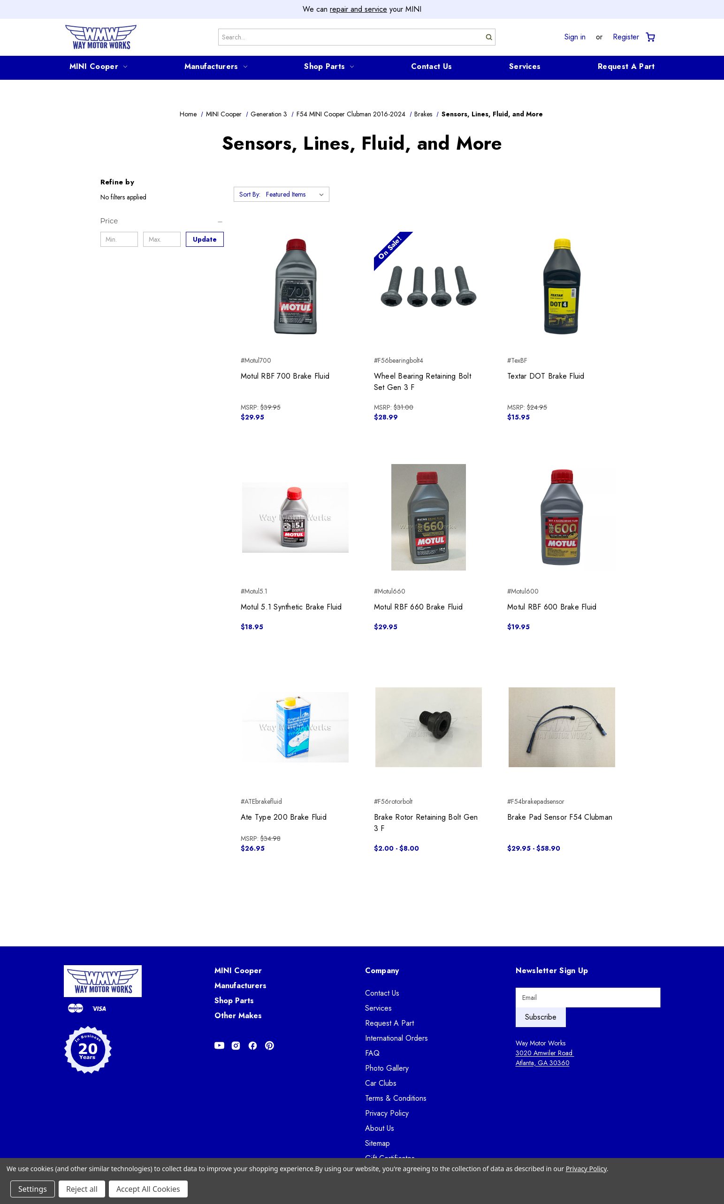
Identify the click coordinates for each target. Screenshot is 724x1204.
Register (626, 37)
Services (525, 66)
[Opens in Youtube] (219, 1046)
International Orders (396, 1038)
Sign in (575, 37)
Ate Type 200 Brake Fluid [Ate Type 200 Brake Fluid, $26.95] (284, 817)
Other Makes (238, 1015)
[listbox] (297, 194)
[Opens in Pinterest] (269, 1046)
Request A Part (626, 66)
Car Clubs (380, 1083)
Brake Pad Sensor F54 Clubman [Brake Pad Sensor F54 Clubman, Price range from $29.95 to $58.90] (559, 817)
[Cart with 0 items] (649, 37)
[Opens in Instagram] (236, 1046)
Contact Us (431, 66)
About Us (379, 1128)
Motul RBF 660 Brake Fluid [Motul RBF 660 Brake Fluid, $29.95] (418, 607)
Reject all (82, 1189)
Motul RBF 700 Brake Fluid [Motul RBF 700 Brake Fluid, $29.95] (285, 376)
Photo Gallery (387, 1068)
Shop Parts (329, 66)
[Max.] (162, 239)
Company (382, 970)
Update (205, 239)
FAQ (372, 1053)
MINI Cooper (98, 66)
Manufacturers (215, 66)
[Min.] (119, 239)
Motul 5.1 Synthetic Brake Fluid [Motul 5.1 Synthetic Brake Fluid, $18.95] (291, 607)
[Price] (162, 221)
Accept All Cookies (148, 1189)
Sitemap (377, 1143)
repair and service (358, 9)
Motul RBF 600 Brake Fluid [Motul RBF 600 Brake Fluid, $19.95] (551, 607)
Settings (32, 1189)
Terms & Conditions (396, 1098)
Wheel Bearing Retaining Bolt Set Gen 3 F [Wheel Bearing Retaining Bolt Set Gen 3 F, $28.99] (422, 382)
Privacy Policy (387, 1113)
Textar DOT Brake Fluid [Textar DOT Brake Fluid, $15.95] (546, 376)
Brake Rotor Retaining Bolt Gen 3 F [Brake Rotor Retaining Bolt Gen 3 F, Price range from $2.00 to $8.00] (426, 823)
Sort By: (249, 194)
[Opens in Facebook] (253, 1046)
